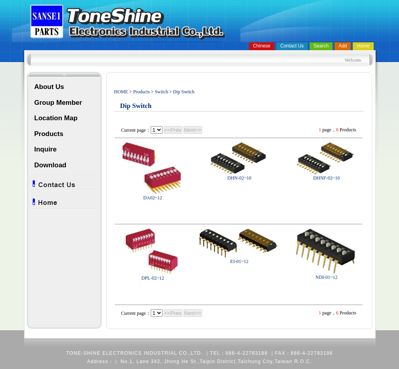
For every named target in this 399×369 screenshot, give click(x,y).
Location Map (56, 118)
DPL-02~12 (153, 278)
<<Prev (173, 130)
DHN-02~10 (239, 178)
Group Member (58, 102)
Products (49, 134)
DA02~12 (152, 198)
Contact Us (292, 46)
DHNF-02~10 (326, 178)
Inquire (45, 149)
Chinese (261, 46)
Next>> (192, 130)
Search (321, 46)
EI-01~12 (239, 261)
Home (363, 46)
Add (342, 46)
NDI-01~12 (327, 277)
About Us (49, 87)
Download (50, 165)
